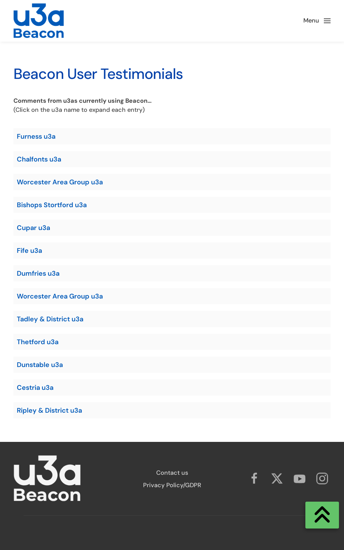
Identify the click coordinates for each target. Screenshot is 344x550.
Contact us (172, 474)
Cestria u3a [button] (35, 387)
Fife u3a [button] (29, 250)
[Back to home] (38, 20)
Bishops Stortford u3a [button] (52, 204)
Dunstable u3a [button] (40, 364)
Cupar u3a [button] (33, 227)
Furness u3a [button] (36, 136)
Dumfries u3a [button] (38, 273)
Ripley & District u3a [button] (49, 410)
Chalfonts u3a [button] (39, 159)
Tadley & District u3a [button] (50, 319)
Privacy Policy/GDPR (172, 487)
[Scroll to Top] (322, 515)
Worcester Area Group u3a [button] (60, 182)
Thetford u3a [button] (37, 341)
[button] (317, 20)
